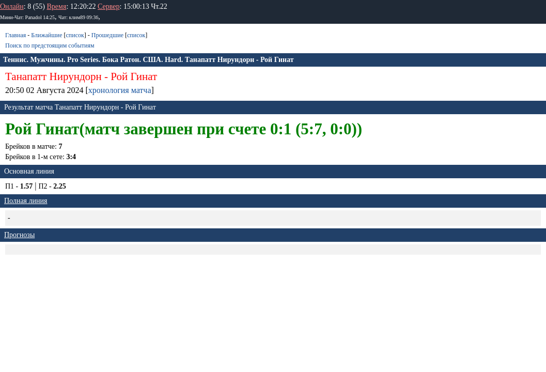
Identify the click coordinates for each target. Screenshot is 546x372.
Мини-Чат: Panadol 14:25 (27, 17)
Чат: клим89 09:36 (78, 17)
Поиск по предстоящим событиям (50, 45)
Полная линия (25, 201)
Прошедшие (107, 35)
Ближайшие (46, 35)
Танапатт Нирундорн (53, 76)
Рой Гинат (134, 76)
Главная (15, 35)
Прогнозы (19, 235)
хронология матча (119, 90)
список (75, 35)
